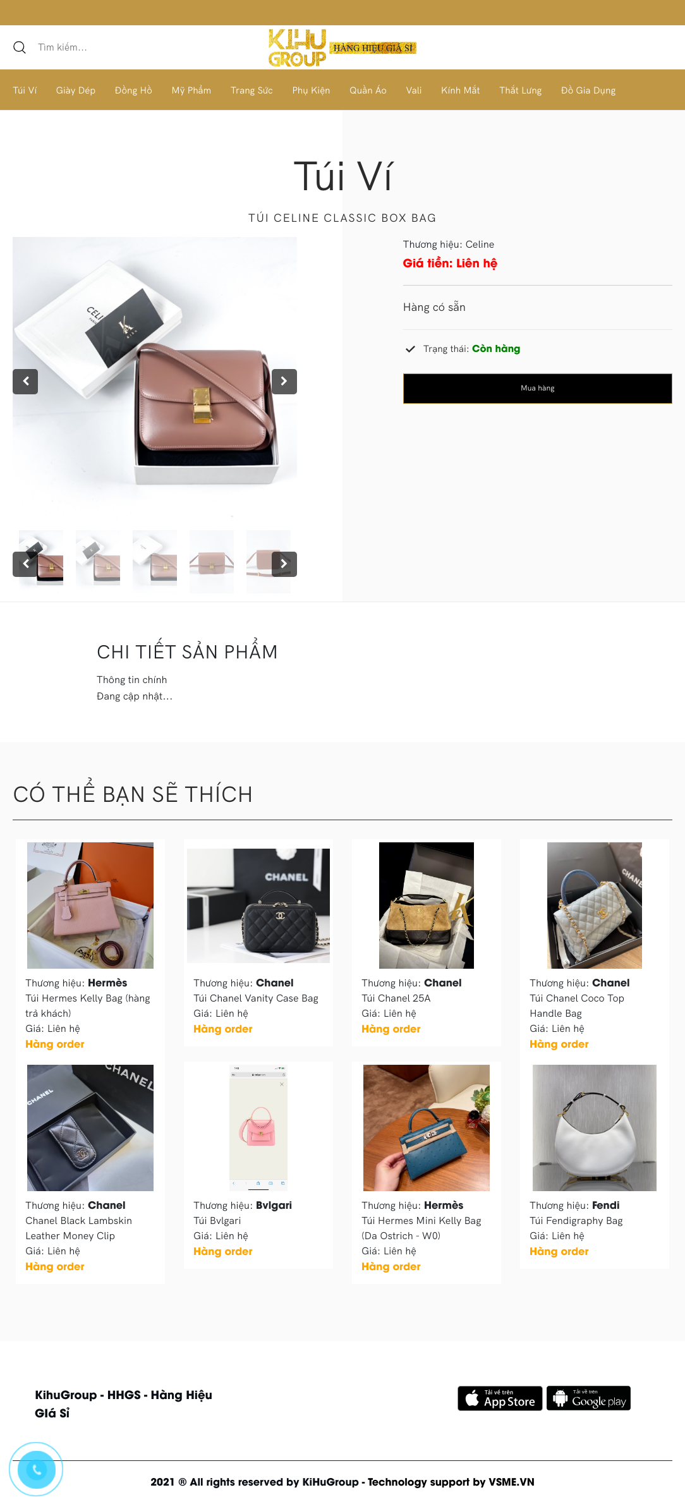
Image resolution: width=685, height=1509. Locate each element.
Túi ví (342, 175)
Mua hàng (537, 388)
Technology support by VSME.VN (451, 1481)
